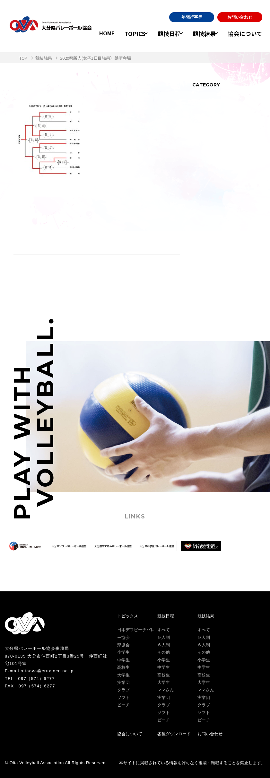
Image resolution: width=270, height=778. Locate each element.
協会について (246, 33)
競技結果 (203, 33)
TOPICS (128, 33)
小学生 (123, 652)
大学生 (123, 675)
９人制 (163, 637)
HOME (101, 33)
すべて (163, 629)
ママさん (165, 689)
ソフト (123, 697)
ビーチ (123, 705)
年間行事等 (191, 17)
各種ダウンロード (174, 733)
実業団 (123, 682)
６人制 (163, 644)
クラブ (123, 689)
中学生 (123, 660)
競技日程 (165, 33)
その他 (163, 652)
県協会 (123, 644)
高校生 (123, 667)
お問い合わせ (239, 17)
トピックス (127, 616)
